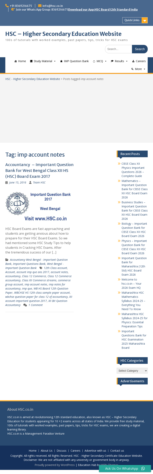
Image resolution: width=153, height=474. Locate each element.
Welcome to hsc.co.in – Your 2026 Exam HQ (131, 284)
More (138, 69)
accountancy (12, 276)
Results (119, 61)
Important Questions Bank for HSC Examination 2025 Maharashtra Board (134, 339)
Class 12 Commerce (34, 276)
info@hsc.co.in (52, 6)
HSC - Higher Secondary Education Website (32, 79)
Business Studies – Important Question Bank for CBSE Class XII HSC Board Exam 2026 (135, 210)
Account (10, 272)
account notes (59, 272)
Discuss (61, 450)
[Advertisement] (76, 110)
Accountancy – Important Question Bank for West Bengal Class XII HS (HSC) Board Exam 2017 (39, 170)
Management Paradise (39, 433)
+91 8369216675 (21, 6)
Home (22, 61)
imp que (27, 288)
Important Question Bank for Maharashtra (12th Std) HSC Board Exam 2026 (134, 266)
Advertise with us (95, 450)
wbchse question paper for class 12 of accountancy (36, 297)
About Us (47, 450)
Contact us (117, 450)
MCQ (100, 61)
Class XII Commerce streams (39, 280)
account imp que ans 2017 (33, 272)
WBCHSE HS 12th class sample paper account (42, 292)
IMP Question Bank (76, 61)
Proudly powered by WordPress (55, 465)
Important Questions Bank (29, 264)
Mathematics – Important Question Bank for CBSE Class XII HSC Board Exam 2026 (135, 189)
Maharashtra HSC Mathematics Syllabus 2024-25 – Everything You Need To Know (133, 301)
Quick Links (131, 20)
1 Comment (36, 305)
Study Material (43, 61)
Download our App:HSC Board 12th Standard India (103, 9)
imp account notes (36, 284)
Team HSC (39, 182)
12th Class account (55, 268)
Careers (141, 61)
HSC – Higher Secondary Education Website (63, 33)
